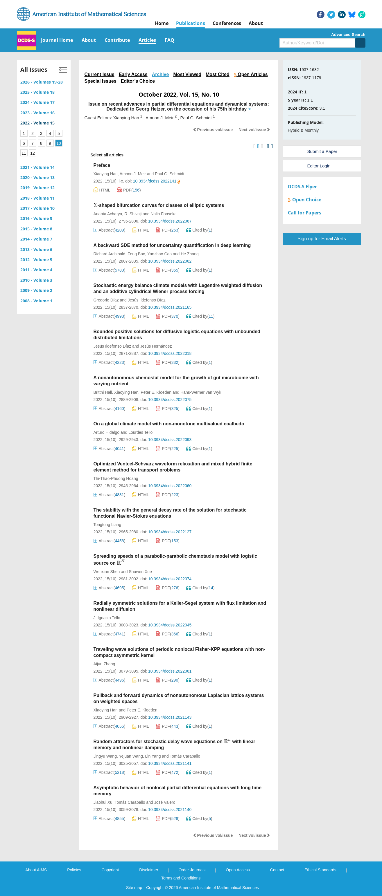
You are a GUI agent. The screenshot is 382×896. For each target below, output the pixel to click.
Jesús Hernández (156, 346)
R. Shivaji (132, 214)
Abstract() (109, 230)
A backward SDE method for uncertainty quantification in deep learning (172, 245)
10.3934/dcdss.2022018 (169, 353)
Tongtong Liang (107, 524)
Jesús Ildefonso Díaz (147, 300)
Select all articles (104, 155)
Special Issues (100, 81)
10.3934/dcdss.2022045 (169, 625)
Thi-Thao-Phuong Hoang (116, 478)
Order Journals (192, 870)
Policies (74, 870)
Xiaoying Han (106, 173)
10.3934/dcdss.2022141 (156, 181)
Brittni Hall (103, 392)
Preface (102, 165)
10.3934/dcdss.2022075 (169, 399)
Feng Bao (136, 254)
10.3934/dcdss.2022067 (169, 221)
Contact (277, 870)
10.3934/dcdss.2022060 (169, 485)
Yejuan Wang (131, 756)
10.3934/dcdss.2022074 (169, 579)
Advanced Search (348, 34)
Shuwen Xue (140, 571)
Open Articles (251, 74)
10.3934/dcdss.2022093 (169, 439)
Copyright (110, 870)
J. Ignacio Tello (107, 617)
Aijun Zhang (104, 664)
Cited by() (199, 230)
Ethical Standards (320, 870)
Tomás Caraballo (185, 756)
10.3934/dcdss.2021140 (169, 809)
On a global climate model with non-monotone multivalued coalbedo (169, 423)
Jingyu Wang (105, 756)
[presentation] (96, 205)
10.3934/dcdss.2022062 (169, 261)
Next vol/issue (254, 129)
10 (58, 143)
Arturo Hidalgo (107, 432)
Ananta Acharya (108, 214)
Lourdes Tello (140, 432)
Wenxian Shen (107, 571)
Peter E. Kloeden (156, 392)
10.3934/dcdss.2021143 (169, 717)
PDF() (129, 190)
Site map (134, 887)
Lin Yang (153, 756)
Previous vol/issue (213, 129)
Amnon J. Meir (133, 173)
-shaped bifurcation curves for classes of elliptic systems (159, 205)
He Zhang (189, 254)
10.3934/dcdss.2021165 (169, 307)
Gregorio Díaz (106, 300)
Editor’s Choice (138, 81)
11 (23, 153)
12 (32, 153)
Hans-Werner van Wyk (200, 392)
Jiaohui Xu (103, 802)
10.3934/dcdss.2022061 (169, 671)
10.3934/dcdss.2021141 (169, 763)
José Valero (164, 802)
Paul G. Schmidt (169, 173)
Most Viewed (187, 74)
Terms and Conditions (180, 878)
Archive (160, 74)
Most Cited (217, 74)
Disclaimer (148, 870)
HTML (102, 189)
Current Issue (99, 74)
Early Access (133, 74)
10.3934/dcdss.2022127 (169, 532)
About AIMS (36, 870)
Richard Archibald (109, 254)
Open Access (238, 870)
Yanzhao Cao (159, 254)
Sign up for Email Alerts (321, 238)
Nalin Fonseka (163, 214)
